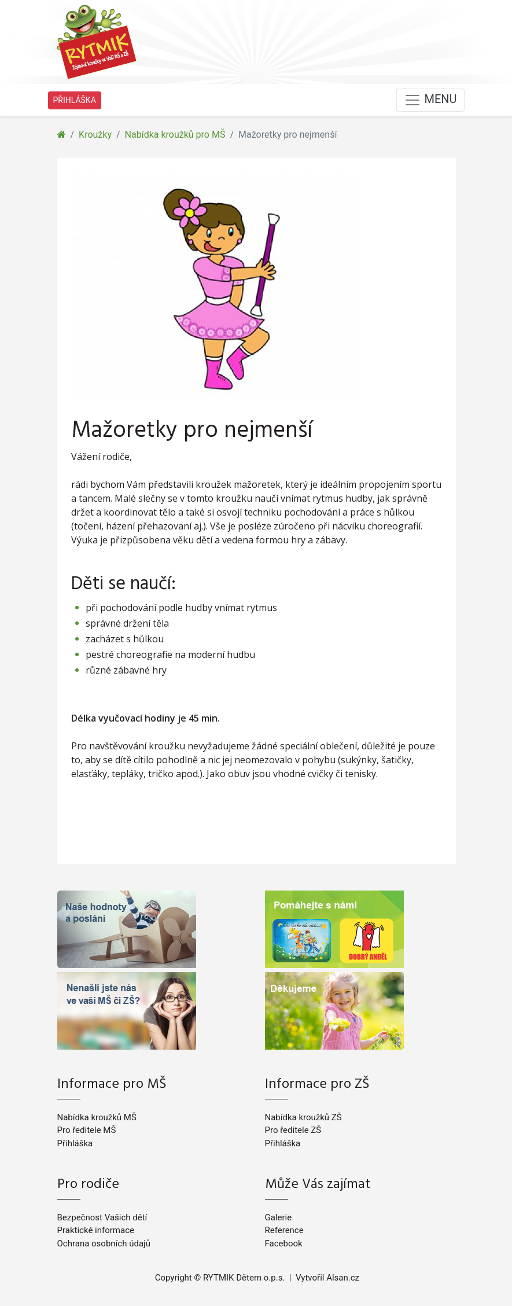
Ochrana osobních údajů (103, 1243)
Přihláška (75, 1143)
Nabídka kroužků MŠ (97, 1117)
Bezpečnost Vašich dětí (102, 1217)
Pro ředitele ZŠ (293, 1130)
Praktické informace (95, 1230)
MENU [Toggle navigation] (430, 100)
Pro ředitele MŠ (86, 1130)
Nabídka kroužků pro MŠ (175, 134)
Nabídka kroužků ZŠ (303, 1117)
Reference (284, 1230)
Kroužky (95, 134)
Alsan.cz (342, 1277)
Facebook (284, 1243)
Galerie (278, 1217)
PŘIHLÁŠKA (74, 100)
